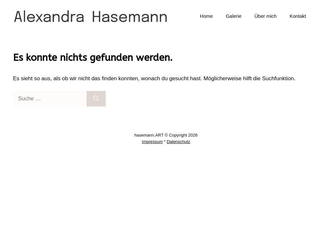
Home (206, 16)
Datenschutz (178, 141)
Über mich (266, 16)
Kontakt (298, 16)
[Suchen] (96, 98)
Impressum (152, 141)
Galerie (233, 16)
